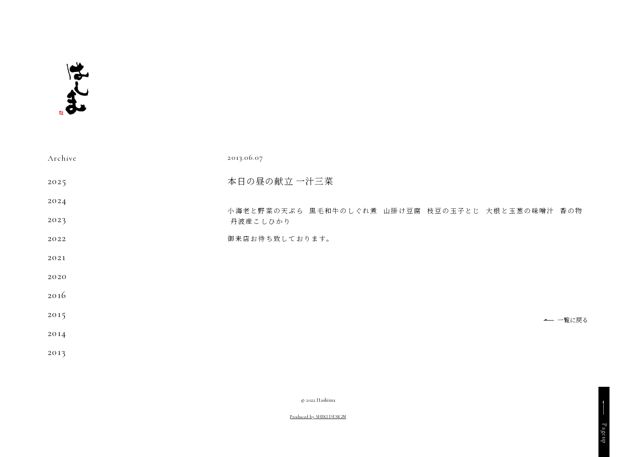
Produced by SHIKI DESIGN (318, 416)
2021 (57, 257)
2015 (57, 314)
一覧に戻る (572, 319)
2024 (57, 200)
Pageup (604, 433)
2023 (57, 219)
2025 (57, 181)
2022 (57, 238)
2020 (57, 276)
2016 (57, 295)
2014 (57, 333)
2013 (57, 352)
